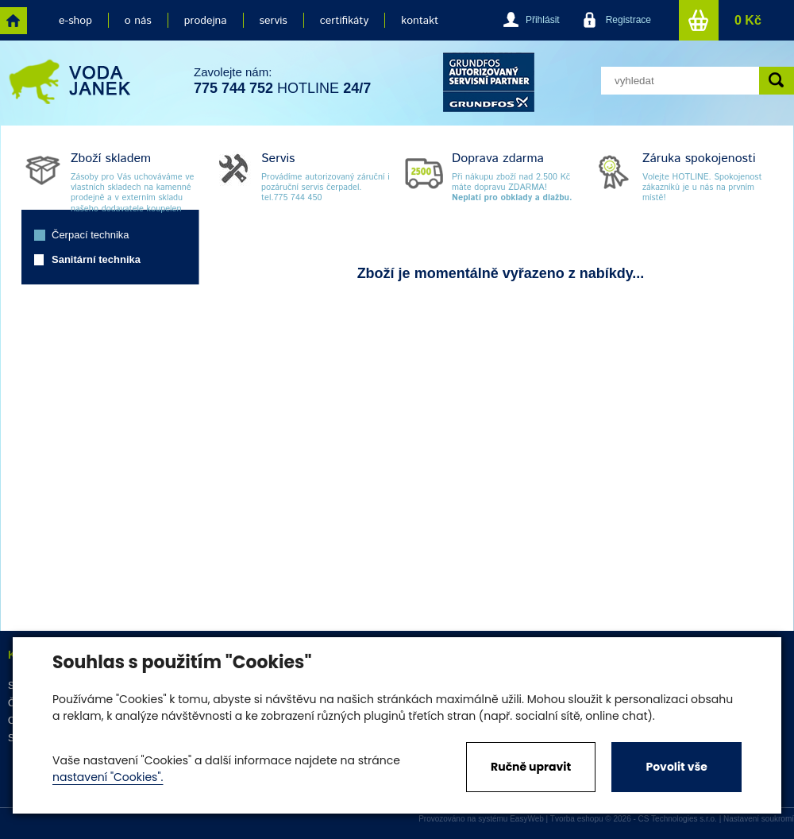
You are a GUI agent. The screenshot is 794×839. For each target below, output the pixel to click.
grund (488, 82)
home (13, 20)
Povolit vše (676, 767)
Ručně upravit (531, 767)
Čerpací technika (90, 235)
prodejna (205, 21)
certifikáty (344, 21)
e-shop (75, 21)
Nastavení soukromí (758, 818)
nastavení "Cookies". (107, 777)
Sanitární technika (96, 259)
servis (273, 21)
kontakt (419, 21)
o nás (138, 21)
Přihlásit (543, 19)
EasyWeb (527, 818)
